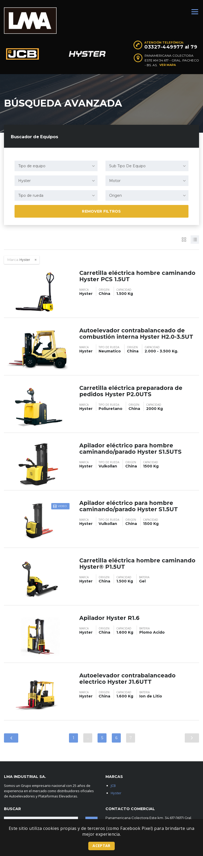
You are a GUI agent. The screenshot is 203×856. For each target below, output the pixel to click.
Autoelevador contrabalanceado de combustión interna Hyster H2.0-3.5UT (139, 333)
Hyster (116, 793)
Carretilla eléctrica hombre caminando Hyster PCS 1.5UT (123, 276)
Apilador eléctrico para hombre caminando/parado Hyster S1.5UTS (132, 448)
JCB (113, 785)
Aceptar (101, 845)
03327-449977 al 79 (170, 47)
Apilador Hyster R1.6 (110, 617)
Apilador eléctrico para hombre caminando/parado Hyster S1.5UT (130, 506)
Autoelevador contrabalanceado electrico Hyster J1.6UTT (130, 678)
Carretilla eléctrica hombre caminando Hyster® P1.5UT (121, 563)
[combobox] (56, 166)
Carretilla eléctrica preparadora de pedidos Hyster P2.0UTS (133, 391)
